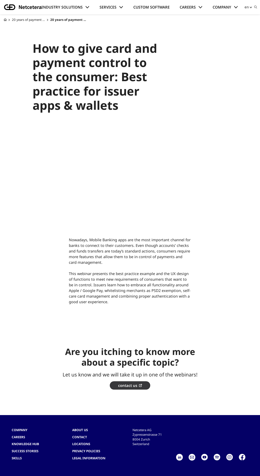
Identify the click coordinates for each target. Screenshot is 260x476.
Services (108, 7)
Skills (17, 458)
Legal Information (88, 458)
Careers (188, 7)
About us (80, 430)
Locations (81, 444)
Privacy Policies (86, 451)
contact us (127, 385)
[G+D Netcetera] (5, 19)
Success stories (25, 451)
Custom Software (151, 7)
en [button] (247, 7)
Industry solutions (62, 7)
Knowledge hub (25, 444)
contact (79, 437)
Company (222, 7)
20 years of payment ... (28, 20)
